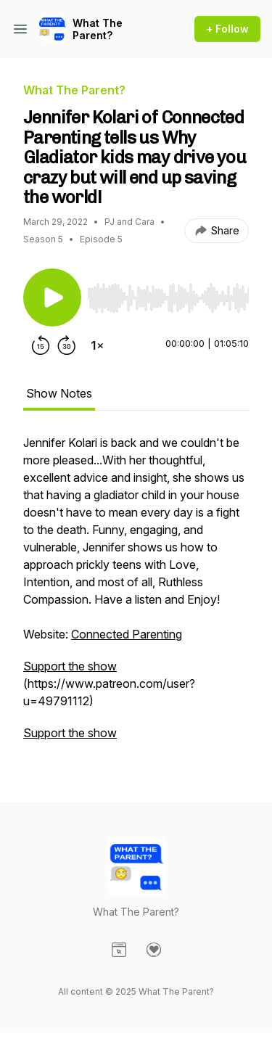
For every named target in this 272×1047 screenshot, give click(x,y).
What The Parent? (98, 29)
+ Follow (227, 28)
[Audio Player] (168, 294)
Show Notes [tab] (59, 393)
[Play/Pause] (52, 297)
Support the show (70, 666)
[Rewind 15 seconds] (40, 345)
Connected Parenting (126, 634)
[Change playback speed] (97, 345)
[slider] (168, 298)
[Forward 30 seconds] (67, 345)
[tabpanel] (136, 595)
